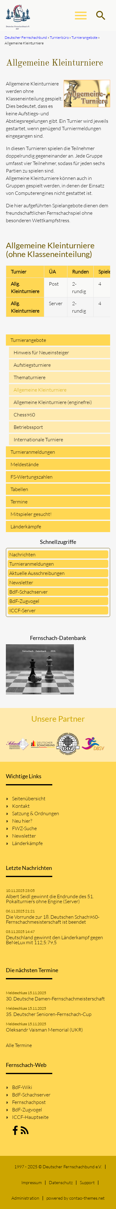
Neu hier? (22, 821)
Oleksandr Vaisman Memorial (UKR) (44, 1029)
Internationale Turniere (38, 439)
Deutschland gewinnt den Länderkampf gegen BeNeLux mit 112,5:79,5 (54, 940)
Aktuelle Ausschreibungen (37, 573)
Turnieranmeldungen (33, 452)
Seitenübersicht (28, 798)
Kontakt (21, 806)
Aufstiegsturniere (32, 365)
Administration (25, 1198)
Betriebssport (28, 427)
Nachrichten (22, 554)
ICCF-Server (22, 610)
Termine (19, 502)
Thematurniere (29, 377)
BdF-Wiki (22, 1087)
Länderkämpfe (26, 526)
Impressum (31, 1182)
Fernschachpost (29, 1102)
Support (87, 1182)
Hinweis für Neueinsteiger (41, 352)
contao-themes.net (87, 1198)
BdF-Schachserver (28, 592)
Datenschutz (61, 1182)
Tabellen (19, 489)
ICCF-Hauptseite (30, 1117)
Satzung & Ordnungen (35, 813)
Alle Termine (19, 1045)
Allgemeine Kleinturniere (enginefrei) (53, 402)
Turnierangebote (28, 340)
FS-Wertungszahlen (32, 477)
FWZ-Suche (24, 828)
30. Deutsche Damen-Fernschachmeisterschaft (55, 998)
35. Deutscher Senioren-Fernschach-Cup (49, 1014)
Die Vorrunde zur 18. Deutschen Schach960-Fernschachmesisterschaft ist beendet (52, 919)
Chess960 (24, 414)
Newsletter (21, 582)
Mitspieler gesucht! (31, 514)
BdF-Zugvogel (24, 601)
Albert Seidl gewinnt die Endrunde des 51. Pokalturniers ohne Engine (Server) (50, 899)
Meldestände (25, 464)
